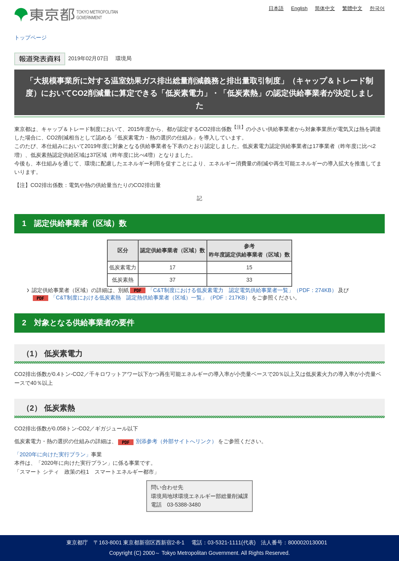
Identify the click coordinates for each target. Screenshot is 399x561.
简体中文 (325, 8)
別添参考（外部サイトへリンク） (176, 441)
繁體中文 (352, 8)
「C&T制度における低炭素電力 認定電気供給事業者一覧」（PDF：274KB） (242, 290)
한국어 (377, 8)
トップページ (30, 37)
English (299, 8)
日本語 (276, 8)
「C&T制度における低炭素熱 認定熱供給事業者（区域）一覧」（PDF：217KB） (150, 297)
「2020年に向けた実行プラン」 (52, 454)
